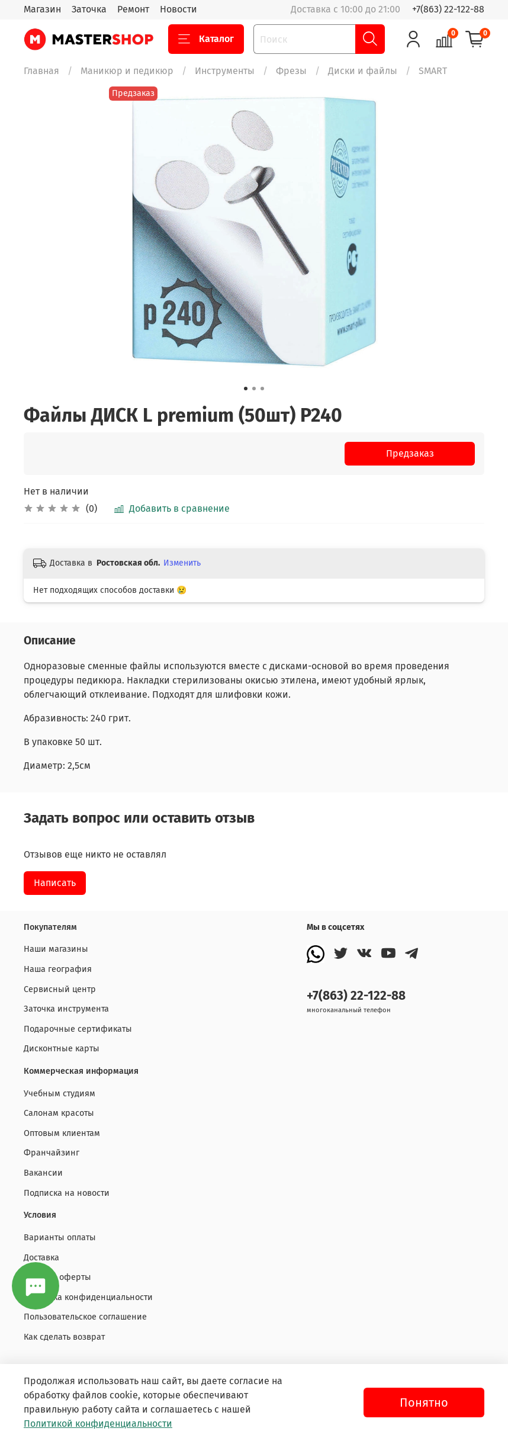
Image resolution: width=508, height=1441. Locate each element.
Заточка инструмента (66, 1009)
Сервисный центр (60, 989)
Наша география (58, 969)
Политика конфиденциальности (88, 1297)
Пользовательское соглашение (85, 1317)
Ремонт (133, 9)
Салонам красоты (59, 1113)
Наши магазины (56, 949)
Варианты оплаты (60, 1238)
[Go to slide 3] (262, 388)
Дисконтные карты (61, 1049)
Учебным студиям (59, 1094)
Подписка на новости (67, 1193)
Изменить (182, 563)
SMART (433, 70)
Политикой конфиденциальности (98, 1423)
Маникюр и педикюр (127, 70)
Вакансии (43, 1173)
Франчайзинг (51, 1153)
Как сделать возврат (64, 1337)
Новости (178, 9)
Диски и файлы (362, 70)
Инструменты (225, 70)
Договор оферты (57, 1277)
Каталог (206, 39)
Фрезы (291, 70)
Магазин (42, 9)
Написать (55, 882)
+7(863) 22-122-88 (448, 9)
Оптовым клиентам (62, 1133)
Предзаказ (410, 453)
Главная (41, 70)
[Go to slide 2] (254, 388)
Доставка (41, 1258)
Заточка (89, 9)
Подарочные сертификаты (78, 1029)
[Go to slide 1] (245, 388)
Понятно (424, 1402)
